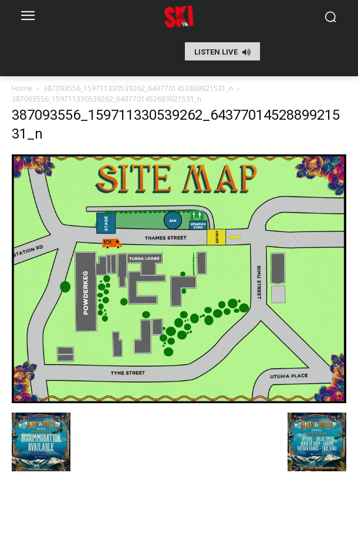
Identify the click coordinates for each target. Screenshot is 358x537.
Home (22, 88)
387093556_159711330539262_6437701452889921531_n (138, 88)
